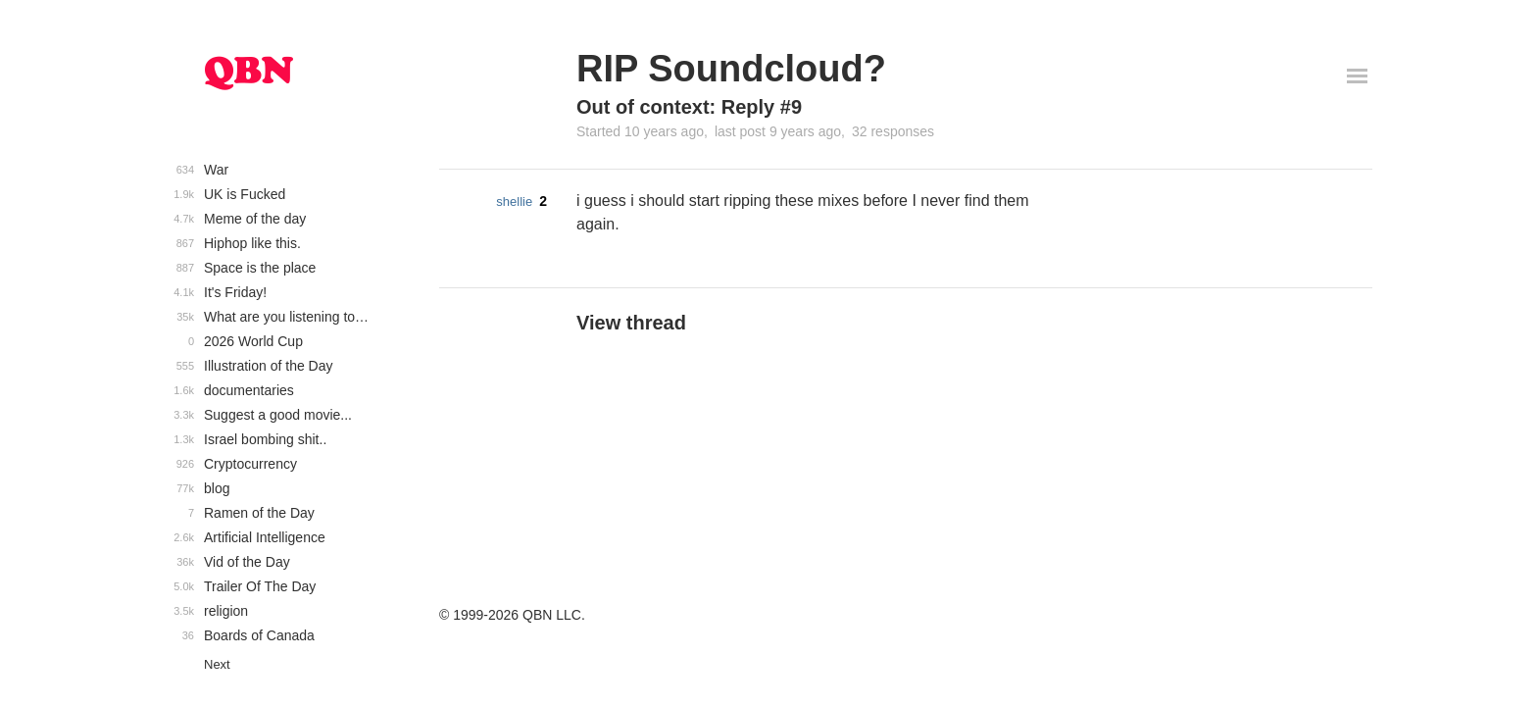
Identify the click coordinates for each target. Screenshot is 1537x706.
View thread (631, 322)
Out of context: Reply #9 (689, 107)
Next (217, 664)
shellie (514, 201)
